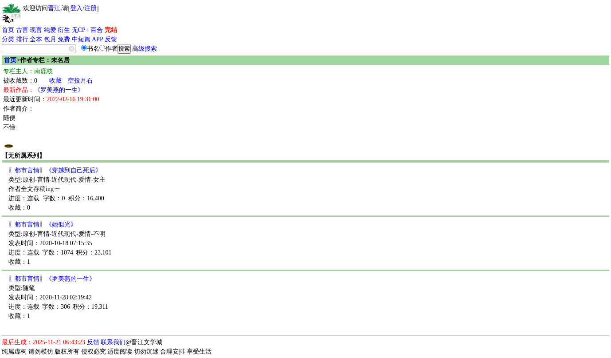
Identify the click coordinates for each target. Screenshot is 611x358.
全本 (36, 39)
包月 (50, 39)
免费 (64, 39)
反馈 (111, 39)
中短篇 (81, 39)
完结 (111, 30)
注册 (90, 8)
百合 (96, 30)
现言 (36, 30)
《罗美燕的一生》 (59, 90)
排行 (22, 39)
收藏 (55, 80)
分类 (8, 39)
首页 (8, 30)
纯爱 (50, 30)
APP (97, 39)
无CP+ (80, 30)
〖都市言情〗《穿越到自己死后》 (55, 170)
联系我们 (113, 342)
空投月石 (80, 80)
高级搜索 (144, 48)
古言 (22, 30)
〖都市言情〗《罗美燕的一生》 (51, 278)
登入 (76, 8)
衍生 (64, 30)
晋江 (54, 8)
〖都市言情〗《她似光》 (42, 224)
